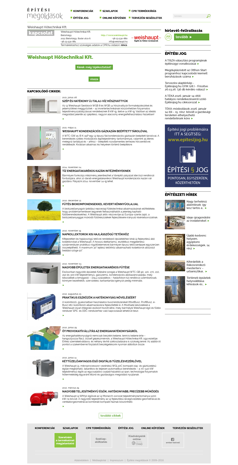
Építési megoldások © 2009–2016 (145, 460)
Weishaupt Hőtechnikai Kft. (47, 27)
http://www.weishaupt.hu (114, 35)
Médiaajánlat (99, 460)
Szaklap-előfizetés (101, 440)
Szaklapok (110, 11)
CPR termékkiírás (144, 11)
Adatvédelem (81, 460)
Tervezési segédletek (147, 17)
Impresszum (116, 460)
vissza (94, 79)
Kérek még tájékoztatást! (94, 67)
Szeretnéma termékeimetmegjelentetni (65, 440)
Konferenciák (83, 11)
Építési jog (80, 17)
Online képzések (114, 17)
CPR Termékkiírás (98, 428)
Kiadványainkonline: (136, 440)
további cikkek (110, 415)
